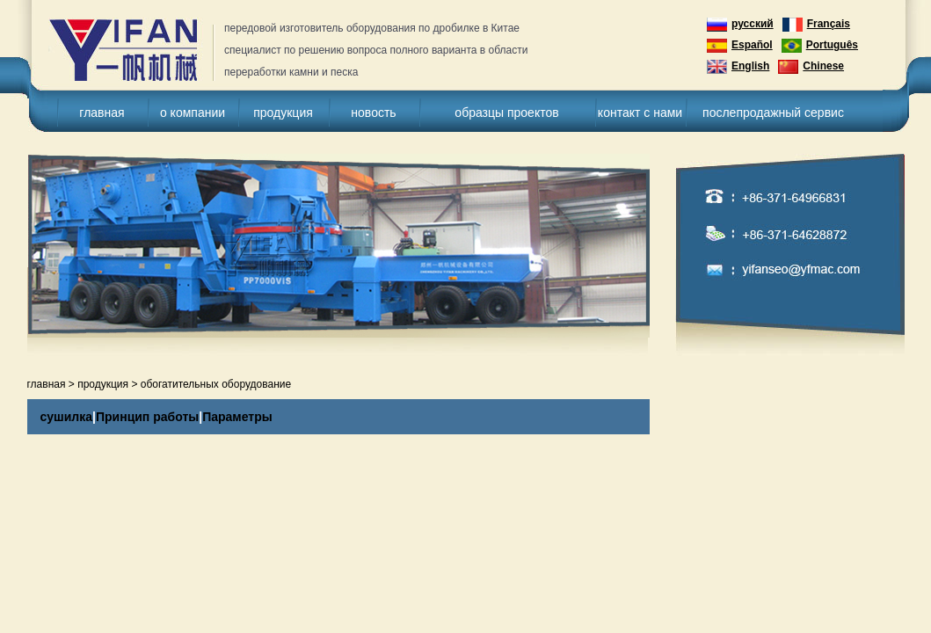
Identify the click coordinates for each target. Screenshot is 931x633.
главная (101, 113)
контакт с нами (640, 113)
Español (740, 46)
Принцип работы (147, 417)
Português (820, 46)
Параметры (237, 417)
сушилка (66, 417)
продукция (283, 113)
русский (740, 25)
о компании (192, 113)
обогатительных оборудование (216, 384)
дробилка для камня (131, 51)
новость (373, 113)
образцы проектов (506, 113)
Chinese (811, 67)
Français (816, 25)
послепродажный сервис (773, 113)
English (738, 67)
